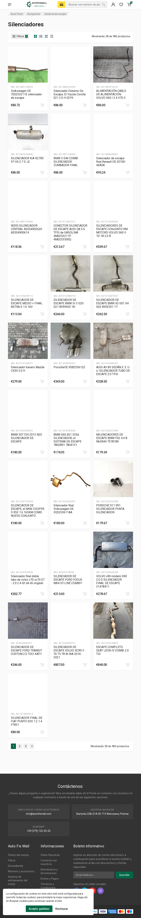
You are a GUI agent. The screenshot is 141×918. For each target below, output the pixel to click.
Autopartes (33, 14)
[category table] (51, 36)
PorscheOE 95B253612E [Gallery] (69, 367)
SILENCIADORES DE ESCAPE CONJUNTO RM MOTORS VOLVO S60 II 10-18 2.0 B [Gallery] (112, 231)
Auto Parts (17, 14)
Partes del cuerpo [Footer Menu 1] (18, 855)
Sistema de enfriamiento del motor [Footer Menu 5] (17, 880)
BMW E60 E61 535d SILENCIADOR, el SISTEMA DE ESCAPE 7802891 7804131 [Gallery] (67, 440)
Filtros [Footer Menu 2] (11, 860)
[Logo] (37, 4)
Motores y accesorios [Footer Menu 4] (21, 871)
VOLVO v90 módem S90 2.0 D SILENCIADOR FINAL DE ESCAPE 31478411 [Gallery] (111, 581)
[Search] (103, 4)
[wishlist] (121, 4)
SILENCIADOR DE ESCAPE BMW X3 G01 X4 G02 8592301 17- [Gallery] (112, 303)
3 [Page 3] (25, 746)
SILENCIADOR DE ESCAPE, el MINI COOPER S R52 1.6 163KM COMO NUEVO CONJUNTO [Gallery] (27, 510)
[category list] (41, 36)
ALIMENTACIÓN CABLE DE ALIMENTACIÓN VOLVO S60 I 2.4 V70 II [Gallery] (111, 94)
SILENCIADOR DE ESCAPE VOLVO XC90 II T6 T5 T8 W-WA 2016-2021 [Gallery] (69, 652)
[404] (113, 4)
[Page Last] (31, 746)
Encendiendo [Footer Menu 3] (15, 866)
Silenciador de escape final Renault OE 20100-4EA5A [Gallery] (111, 162)
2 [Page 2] (19, 746)
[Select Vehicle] (62, 4)
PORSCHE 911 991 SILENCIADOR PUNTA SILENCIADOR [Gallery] (110, 509)
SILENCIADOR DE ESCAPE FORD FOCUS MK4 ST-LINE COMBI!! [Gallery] (68, 579)
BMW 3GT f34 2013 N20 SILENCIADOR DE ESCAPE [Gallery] (26, 438)
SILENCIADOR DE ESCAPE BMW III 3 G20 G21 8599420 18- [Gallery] (68, 303)
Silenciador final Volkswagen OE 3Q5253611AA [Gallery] (64, 509)
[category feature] (46, 36)
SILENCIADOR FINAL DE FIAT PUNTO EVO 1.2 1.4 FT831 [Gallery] (26, 721)
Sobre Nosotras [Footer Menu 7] (50, 855)
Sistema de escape (55, 14)
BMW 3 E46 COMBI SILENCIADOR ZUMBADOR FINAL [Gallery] (66, 162)
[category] (35, 36)
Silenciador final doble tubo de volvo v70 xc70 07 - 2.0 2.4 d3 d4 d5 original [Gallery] (27, 579)
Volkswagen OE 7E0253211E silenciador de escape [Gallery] (26, 94)
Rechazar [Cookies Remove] (61, 909)
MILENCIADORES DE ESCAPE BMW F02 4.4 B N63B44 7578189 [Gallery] (111, 438)
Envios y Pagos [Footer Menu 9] (50, 878)
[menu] (9, 4)
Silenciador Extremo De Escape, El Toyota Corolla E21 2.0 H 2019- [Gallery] (69, 94)
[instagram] (100, 890)
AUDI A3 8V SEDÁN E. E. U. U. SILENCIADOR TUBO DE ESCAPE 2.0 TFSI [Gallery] (113, 370)
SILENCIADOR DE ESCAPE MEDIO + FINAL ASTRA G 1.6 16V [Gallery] (26, 303)
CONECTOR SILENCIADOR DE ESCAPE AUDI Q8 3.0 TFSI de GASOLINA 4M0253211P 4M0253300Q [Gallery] (70, 232)
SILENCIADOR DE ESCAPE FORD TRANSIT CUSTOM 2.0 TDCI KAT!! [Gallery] (26, 650)
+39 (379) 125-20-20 (38, 830)
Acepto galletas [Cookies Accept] (39, 909)
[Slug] (28, 64)
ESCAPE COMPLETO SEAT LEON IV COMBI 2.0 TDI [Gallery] (112, 650)
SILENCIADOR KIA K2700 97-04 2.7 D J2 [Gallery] (27, 160)
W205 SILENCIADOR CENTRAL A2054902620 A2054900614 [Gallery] (26, 229)
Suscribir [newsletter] (124, 875)
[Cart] (129, 4)
